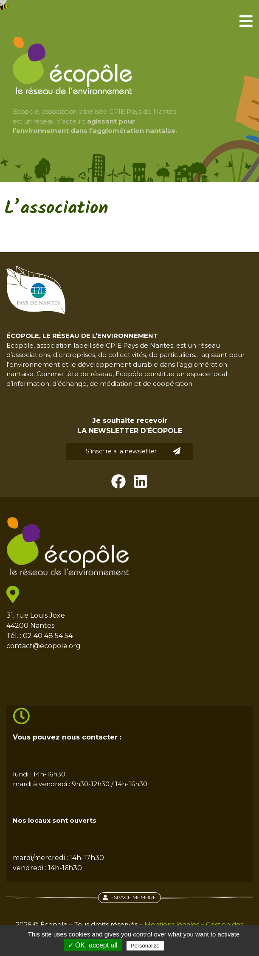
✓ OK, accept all (93, 945)
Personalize (145, 945)
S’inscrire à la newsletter (133, 451)
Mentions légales (171, 924)
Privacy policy (186, 945)
